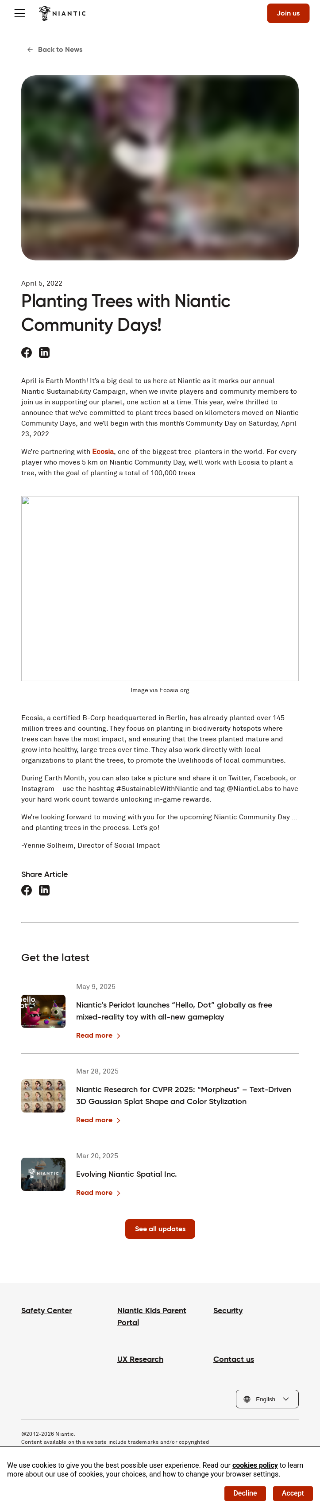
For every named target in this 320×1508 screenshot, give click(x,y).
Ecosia (103, 451)
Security (228, 1310)
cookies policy (255, 1465)
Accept (293, 1493)
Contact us (233, 1359)
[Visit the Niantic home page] (62, 13)
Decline (245, 1493)
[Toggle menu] (19, 13)
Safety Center (46, 1310)
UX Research (140, 1359)
